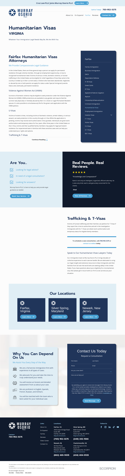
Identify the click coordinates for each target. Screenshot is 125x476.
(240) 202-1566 (81, 439)
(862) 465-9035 (61, 455)
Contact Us (44, 444)
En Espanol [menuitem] (79, 15)
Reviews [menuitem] (95, 15)
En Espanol (44, 430)
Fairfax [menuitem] (87, 15)
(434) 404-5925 (81, 455)
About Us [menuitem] (69, 15)
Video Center (44, 441)
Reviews (43, 437)
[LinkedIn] (110, 427)
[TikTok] (114, 427)
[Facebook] (101, 427)
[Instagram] (105, 427)
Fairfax (42, 434)
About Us (43, 427)
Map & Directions (59, 436)
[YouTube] (118, 427)
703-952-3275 (109, 10)
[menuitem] (98, 67)
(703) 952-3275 (61, 439)
